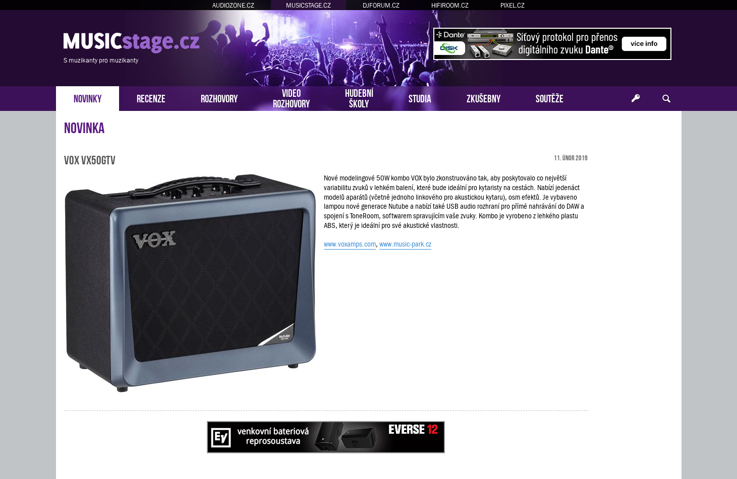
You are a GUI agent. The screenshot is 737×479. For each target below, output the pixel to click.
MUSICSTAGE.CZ (308, 5)
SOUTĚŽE (549, 97)
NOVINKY (87, 97)
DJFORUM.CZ (381, 5)
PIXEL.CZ (512, 5)
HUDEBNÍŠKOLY (359, 97)
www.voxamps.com (350, 244)
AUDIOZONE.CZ (233, 5)
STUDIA (420, 97)
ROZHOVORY (219, 97)
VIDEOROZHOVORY (291, 97)
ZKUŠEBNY (483, 97)
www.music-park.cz (405, 244)
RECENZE (151, 97)
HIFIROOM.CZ (450, 5)
